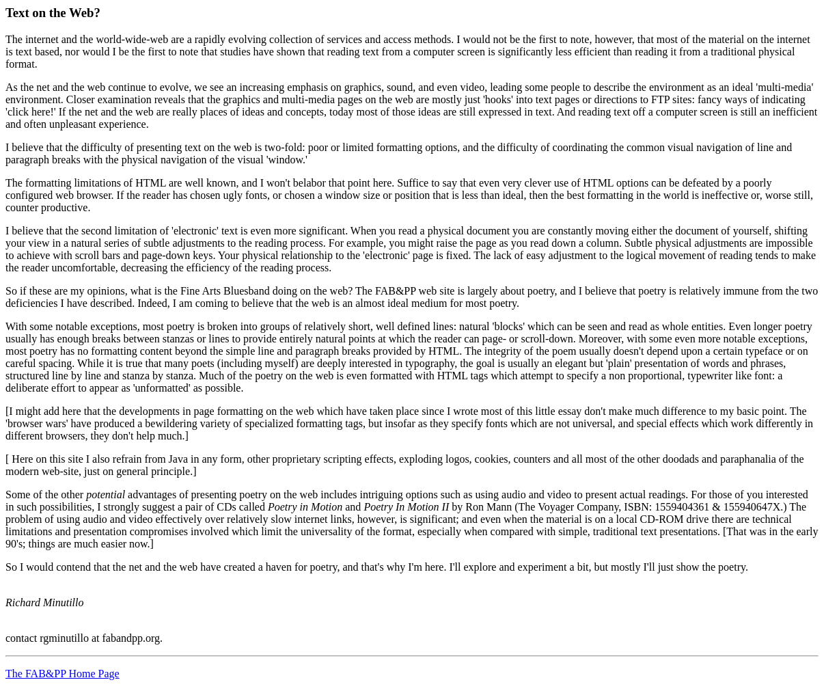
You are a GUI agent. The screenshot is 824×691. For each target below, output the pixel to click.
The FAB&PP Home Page (62, 673)
